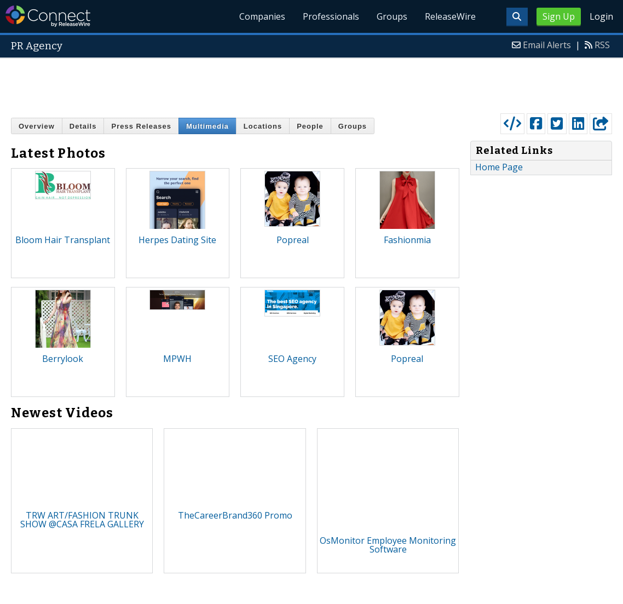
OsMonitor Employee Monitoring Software (388, 544)
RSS (602, 45)
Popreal (292, 240)
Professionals (331, 16)
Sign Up (559, 16)
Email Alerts (547, 45)
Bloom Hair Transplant (62, 240)
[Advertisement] (311, 83)
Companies (262, 16)
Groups (392, 16)
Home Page (499, 167)
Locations (263, 126)
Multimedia (207, 126)
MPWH (177, 359)
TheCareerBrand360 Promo (235, 515)
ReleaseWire (450, 16)
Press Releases (141, 126)
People (310, 126)
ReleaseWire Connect (47, 16)
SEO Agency (292, 359)
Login (601, 16)
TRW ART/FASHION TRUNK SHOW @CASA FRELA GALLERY (82, 519)
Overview (37, 126)
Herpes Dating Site (177, 240)
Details (83, 126)
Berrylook (62, 359)
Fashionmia (407, 240)
